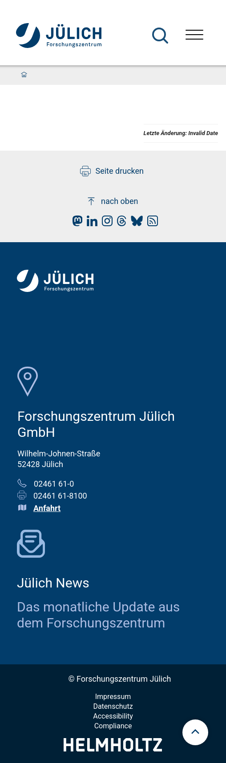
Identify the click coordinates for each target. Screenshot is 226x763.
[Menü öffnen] (194, 35)
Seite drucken (112, 171)
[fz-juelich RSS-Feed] (150, 223)
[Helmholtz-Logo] (113, 748)
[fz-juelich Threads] (119, 223)
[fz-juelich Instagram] (105, 223)
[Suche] (160, 36)
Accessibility (113, 716)
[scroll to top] (195, 732)
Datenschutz (113, 706)
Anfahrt (47, 508)
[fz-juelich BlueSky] (134, 223)
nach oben (112, 201)
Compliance (113, 726)
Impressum (113, 696)
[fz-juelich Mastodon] (75, 223)
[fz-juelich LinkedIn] (89, 223)
